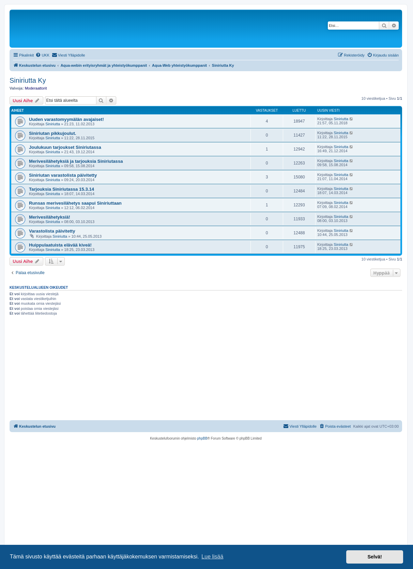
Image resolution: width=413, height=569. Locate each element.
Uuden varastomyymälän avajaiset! (66, 119)
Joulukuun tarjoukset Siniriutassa (65, 147)
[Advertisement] (206, 369)
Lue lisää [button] (212, 556)
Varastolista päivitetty (52, 231)
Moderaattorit (36, 88)
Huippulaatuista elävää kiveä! (60, 245)
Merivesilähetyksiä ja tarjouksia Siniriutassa (76, 161)
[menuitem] (42, 55)
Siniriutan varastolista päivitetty (63, 175)
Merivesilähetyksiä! (49, 217)
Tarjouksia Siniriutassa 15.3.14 (61, 189)
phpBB (202, 438)
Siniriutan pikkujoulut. (52, 133)
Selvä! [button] (374, 556)
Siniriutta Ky (28, 80)
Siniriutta (52, 124)
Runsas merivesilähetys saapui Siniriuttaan (75, 203)
